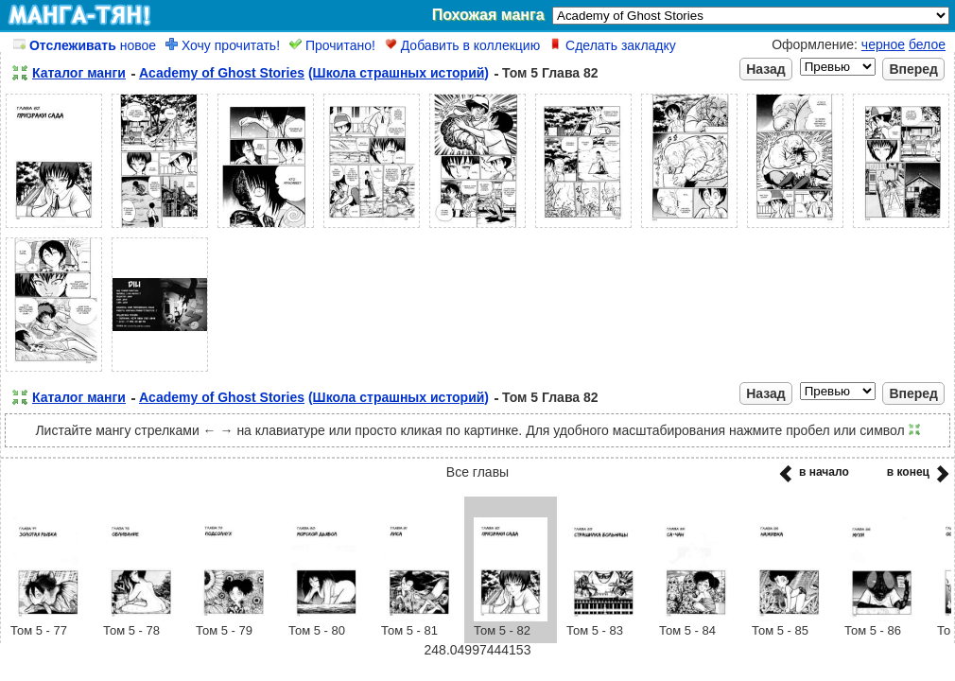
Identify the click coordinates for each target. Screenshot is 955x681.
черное (883, 44)
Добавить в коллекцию (462, 45)
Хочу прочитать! (222, 45)
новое (84, 45)
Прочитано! (332, 45)
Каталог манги (79, 72)
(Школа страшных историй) (398, 72)
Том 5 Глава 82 (550, 72)
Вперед (913, 69)
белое (927, 44)
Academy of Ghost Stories (221, 72)
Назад (766, 69)
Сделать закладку (612, 45)
